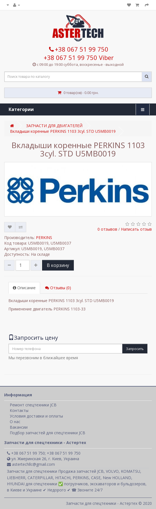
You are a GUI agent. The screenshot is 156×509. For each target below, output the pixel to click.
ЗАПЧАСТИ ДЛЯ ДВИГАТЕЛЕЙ (54, 125)
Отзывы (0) (58, 287)
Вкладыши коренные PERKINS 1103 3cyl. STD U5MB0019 (63, 131)
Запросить (135, 348)
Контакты (19, 410)
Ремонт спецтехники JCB (33, 404)
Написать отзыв (136, 229)
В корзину (58, 265)
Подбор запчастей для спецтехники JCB (47, 432)
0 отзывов (107, 229)
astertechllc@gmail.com (31, 464)
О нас (15, 421)
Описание (24, 287)
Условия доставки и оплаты (36, 416)
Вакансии (19, 427)
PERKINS (44, 237)
